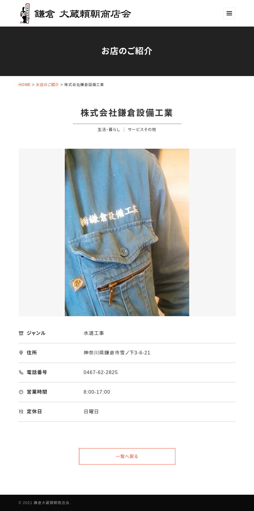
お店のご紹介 (47, 85)
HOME (25, 85)
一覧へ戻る (127, 456)
